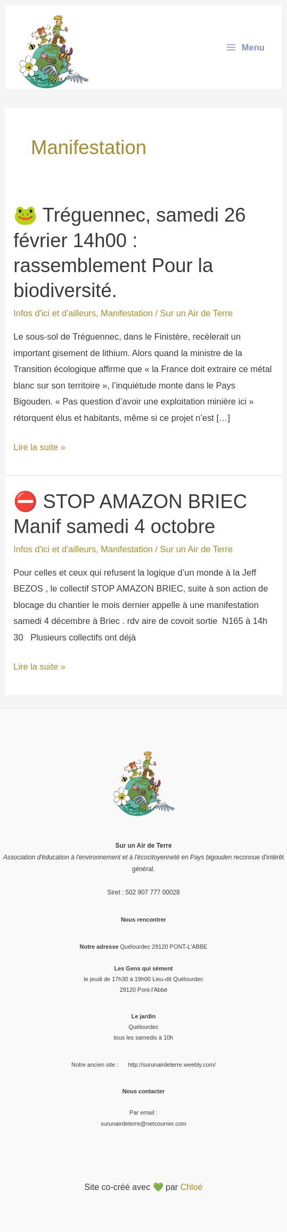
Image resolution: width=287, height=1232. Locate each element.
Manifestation (127, 313)
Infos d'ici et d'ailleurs (54, 313)
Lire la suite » (39, 447)
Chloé (192, 1187)
